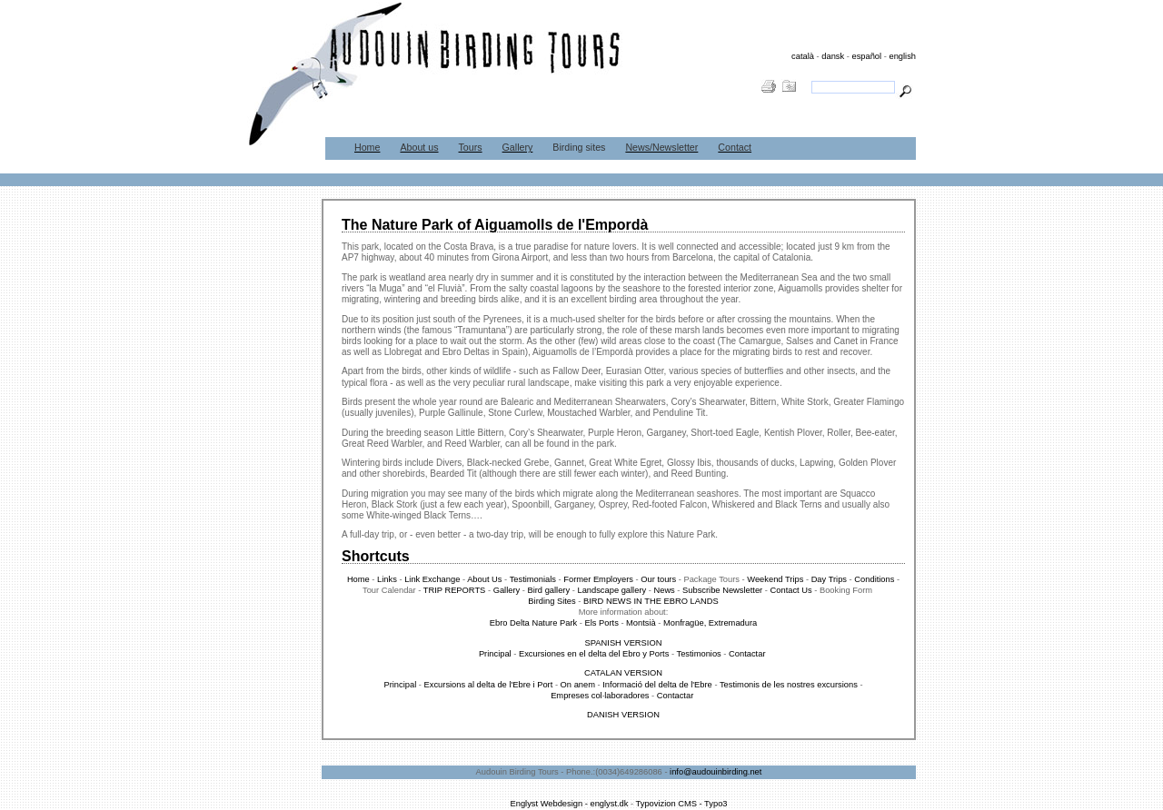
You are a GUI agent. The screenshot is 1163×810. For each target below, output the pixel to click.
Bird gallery (549, 590)
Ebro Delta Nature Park (533, 622)
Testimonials (533, 579)
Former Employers (599, 579)
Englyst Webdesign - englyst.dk (569, 803)
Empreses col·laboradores (601, 695)
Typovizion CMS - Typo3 (682, 803)
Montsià (641, 622)
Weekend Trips (775, 579)
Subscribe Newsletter (723, 590)
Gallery (517, 147)
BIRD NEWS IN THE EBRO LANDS (651, 601)
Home (367, 147)
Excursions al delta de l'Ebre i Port (488, 684)
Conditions (874, 579)
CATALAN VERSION (623, 672)
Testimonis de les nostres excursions (789, 684)
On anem (579, 684)
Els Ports (601, 622)
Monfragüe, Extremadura (710, 622)
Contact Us (791, 590)
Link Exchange (433, 579)
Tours (470, 147)
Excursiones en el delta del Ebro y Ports (594, 653)
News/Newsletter (661, 147)
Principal (496, 653)
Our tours (657, 579)
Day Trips (829, 579)
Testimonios (699, 653)
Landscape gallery (611, 590)
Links (387, 579)
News (663, 590)
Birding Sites (553, 601)
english (902, 56)
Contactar (748, 653)
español (866, 56)
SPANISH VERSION (623, 642)
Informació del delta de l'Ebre (657, 684)
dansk (832, 56)
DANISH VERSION (623, 714)
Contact (734, 147)
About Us (485, 579)
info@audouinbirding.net (715, 771)
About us (419, 147)
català (802, 56)
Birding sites (578, 147)
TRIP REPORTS (455, 590)
